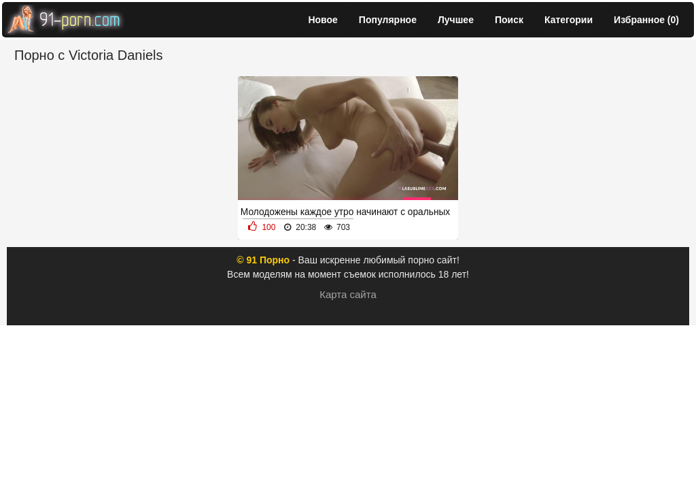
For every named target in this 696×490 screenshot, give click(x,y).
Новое (322, 19)
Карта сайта (348, 294)
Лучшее (456, 19)
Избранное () (646, 19)
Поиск (509, 19)
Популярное (388, 19)
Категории (568, 19)
